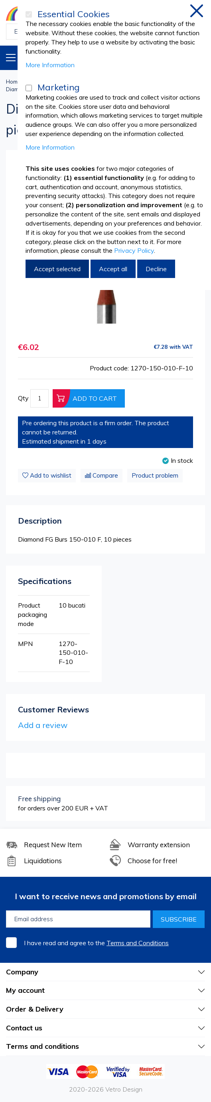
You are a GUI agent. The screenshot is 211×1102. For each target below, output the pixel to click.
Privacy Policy (134, 250)
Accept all (113, 269)
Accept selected (57, 269)
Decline (156, 269)
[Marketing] (29, 88)
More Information (50, 65)
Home (13, 81)
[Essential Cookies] (29, 14)
